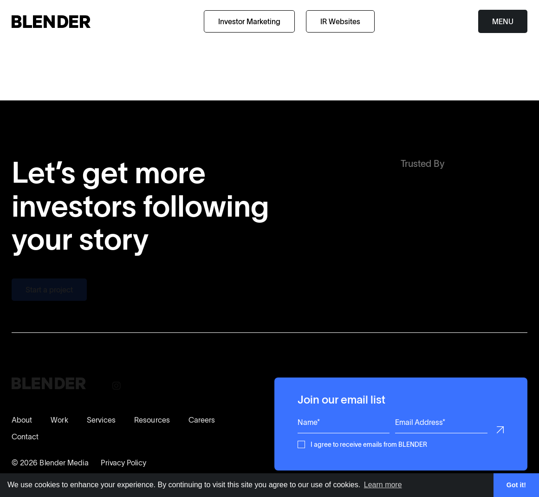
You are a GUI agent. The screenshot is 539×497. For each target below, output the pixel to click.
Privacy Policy (123, 462)
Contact (25, 436)
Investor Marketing (249, 21)
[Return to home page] (51, 21)
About (22, 420)
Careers (201, 420)
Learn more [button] (383, 485)
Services (101, 420)
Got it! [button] (516, 485)
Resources (152, 420)
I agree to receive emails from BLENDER (369, 444)
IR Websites (340, 21)
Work (59, 420)
